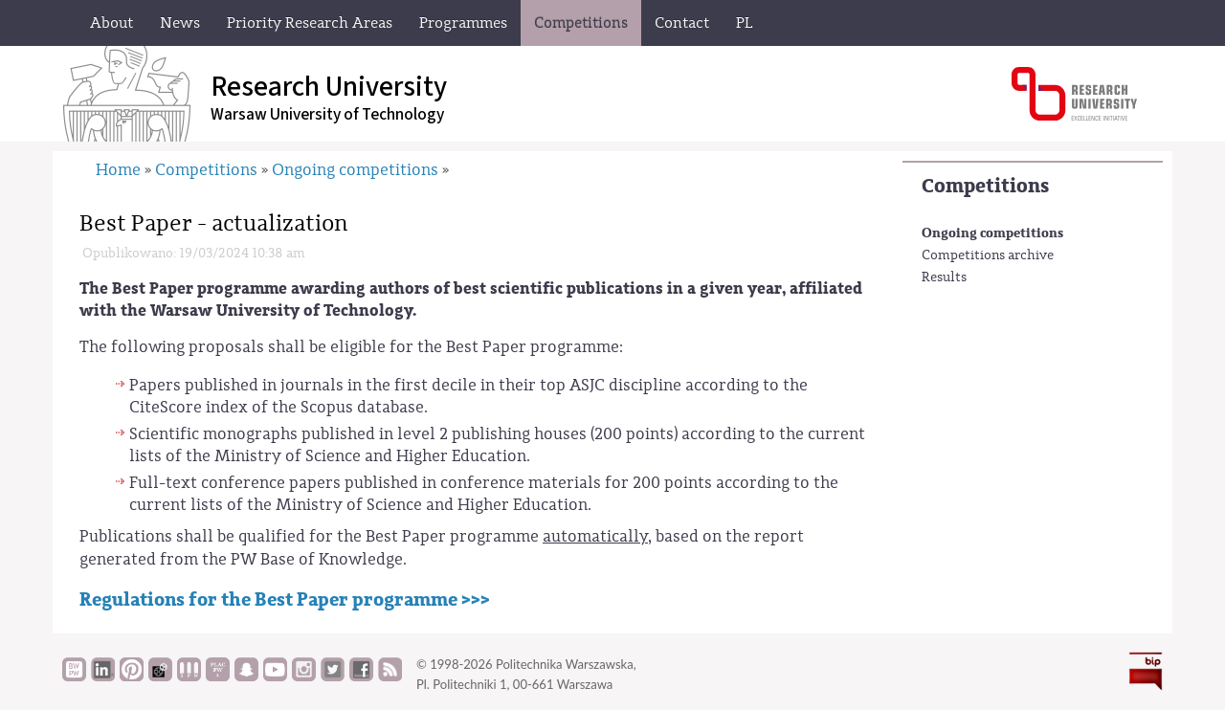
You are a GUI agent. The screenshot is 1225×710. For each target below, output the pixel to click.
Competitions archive (988, 255)
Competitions (985, 186)
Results (944, 277)
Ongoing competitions (992, 233)
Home (118, 170)
